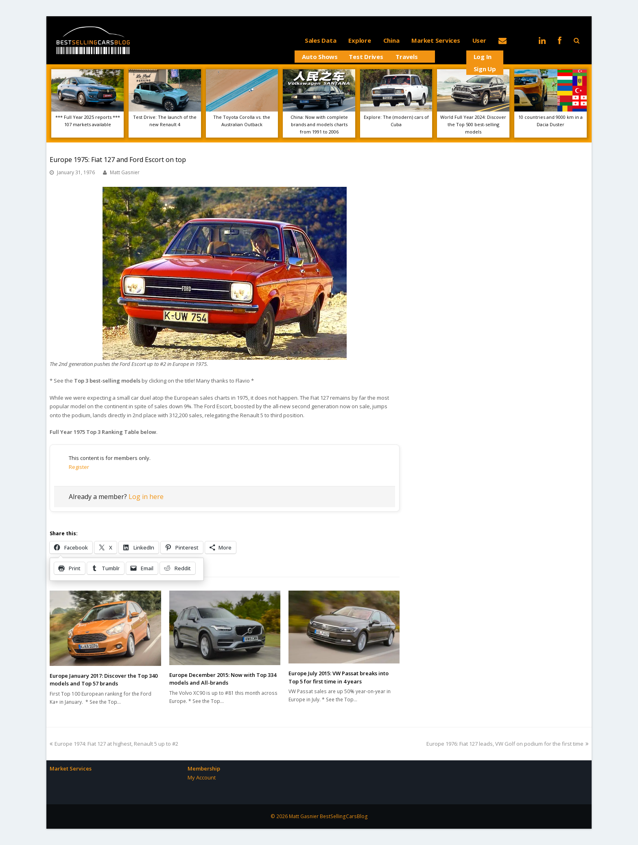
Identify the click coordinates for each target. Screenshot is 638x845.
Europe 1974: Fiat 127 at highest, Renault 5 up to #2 (114, 743)
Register (79, 467)
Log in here (146, 496)
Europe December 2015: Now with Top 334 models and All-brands (222, 679)
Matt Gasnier (125, 172)
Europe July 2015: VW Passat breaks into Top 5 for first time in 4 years (338, 677)
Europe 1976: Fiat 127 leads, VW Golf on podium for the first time (507, 743)
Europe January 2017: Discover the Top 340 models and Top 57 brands (103, 679)
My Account (202, 777)
